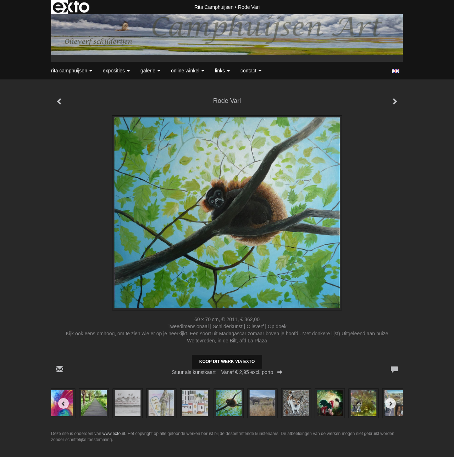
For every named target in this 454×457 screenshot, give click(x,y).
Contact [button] (250, 70)
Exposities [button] (116, 70)
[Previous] (63, 403)
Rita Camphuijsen (214, 7)
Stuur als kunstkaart (227, 372)
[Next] (390, 403)
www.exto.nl (114, 433)
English (396, 71)
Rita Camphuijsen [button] (71, 70)
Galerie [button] (150, 70)
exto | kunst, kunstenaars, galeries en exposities (71, 7)
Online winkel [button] (187, 70)
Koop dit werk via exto (227, 361)
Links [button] (222, 70)
